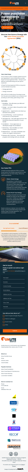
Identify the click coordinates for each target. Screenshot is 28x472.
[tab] (8, 229)
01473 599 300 (11, 271)
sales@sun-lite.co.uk (6, 389)
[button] (26, 3)
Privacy (14, 466)
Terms (22, 464)
